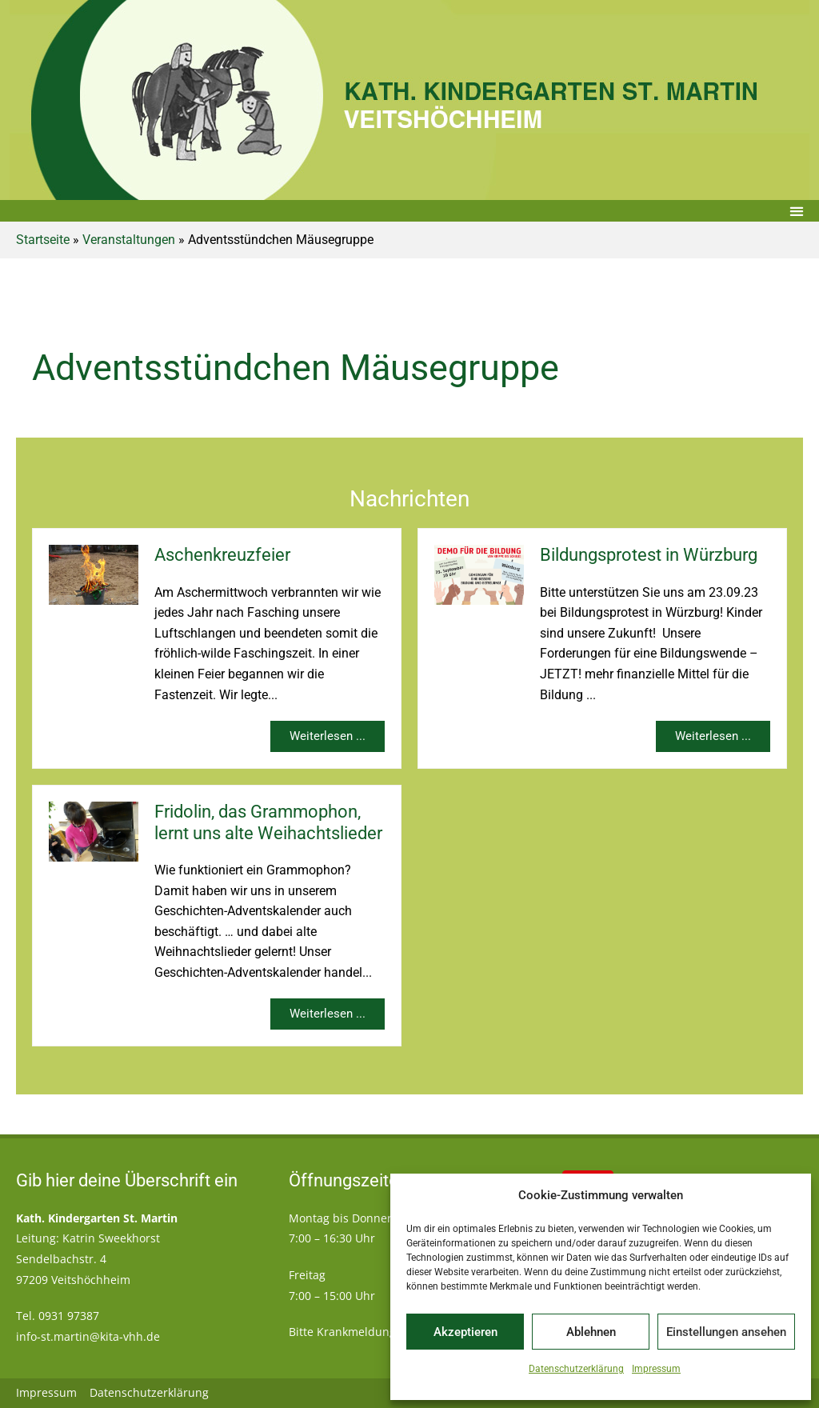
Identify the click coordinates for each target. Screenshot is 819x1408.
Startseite (43, 239)
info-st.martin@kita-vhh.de (88, 1336)
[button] (796, 211)
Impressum (656, 1368)
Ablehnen (591, 1332)
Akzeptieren (465, 1332)
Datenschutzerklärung (576, 1368)
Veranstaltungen (128, 239)
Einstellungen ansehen (726, 1332)
